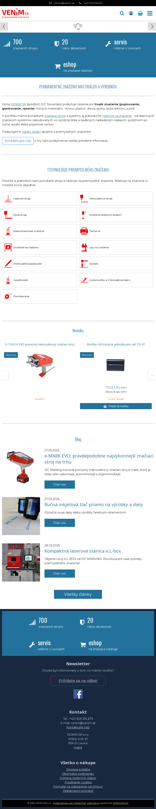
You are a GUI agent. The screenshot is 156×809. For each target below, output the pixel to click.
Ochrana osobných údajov (78, 778)
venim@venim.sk (64, 2)
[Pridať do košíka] (116, 406)
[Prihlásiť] (131, 13)
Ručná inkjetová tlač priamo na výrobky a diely (93, 504)
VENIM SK (18, 104)
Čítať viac (59, 484)
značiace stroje (55, 116)
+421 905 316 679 (93, 2)
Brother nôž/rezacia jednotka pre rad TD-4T (116, 344)
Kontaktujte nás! (78, 727)
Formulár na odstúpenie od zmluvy (78, 786)
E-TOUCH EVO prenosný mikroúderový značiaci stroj (39, 344)
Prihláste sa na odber (78, 680)
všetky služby (31, 132)
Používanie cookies (78, 782)
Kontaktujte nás (18, 141)
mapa (78, 747)
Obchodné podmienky (78, 774)
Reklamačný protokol (78, 791)
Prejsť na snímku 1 (80, 25)
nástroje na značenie (117, 116)
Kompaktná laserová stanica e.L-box (82, 551)
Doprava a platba (78, 769)
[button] (122, 13)
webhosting (93, 803)
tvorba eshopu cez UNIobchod (69, 803)
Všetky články (78, 594)
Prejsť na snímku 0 (75, 25)
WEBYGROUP (120, 803)
